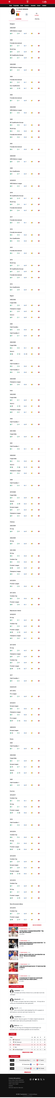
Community (44, 5)
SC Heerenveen (26, 1064)
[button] (43, 2)
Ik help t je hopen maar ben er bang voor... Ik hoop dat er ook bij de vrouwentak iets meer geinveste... (27, 1002)
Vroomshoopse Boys (24, 1060)
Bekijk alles (27, 1072)
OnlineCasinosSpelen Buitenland (16, 1082)
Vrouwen (27, 5)
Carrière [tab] (18, 19)
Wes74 (16, 1008)
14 (20, 981)
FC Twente (41, 1060)
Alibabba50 (17, 999)
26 (20, 934)
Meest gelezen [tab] (18, 925)
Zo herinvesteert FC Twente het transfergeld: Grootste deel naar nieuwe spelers (30, 978)
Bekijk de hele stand (27, 1052)
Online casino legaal (13, 1084)
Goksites (11, 1085)
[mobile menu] (9, 2)
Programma (16, 5)
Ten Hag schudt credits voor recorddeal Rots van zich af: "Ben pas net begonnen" (32, 955)
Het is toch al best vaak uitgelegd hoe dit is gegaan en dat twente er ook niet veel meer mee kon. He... (27, 1011)
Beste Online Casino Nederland (16, 1080)
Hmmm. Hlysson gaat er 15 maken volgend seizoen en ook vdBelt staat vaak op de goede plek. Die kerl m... (27, 1020)
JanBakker (17, 990)
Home (10, 5)
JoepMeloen (18, 1016)
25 (23, 934)
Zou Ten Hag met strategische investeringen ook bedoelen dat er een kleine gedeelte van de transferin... (25, 1028)
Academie (33, 5)
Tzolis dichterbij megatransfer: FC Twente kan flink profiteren (32, 967)
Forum (38, 5)
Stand (21, 5)
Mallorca (16, 1025)
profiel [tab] (37, 19)
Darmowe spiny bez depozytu (16, 1087)
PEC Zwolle (41, 1068)
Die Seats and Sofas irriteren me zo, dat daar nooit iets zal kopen (27, 993)
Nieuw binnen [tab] (37, 925)
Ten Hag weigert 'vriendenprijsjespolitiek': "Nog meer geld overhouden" (31, 931)
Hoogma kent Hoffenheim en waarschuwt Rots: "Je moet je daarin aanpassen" (32, 943)
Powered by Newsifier (27, 1096)
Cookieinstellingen (32, 1094)
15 (20, 945)
